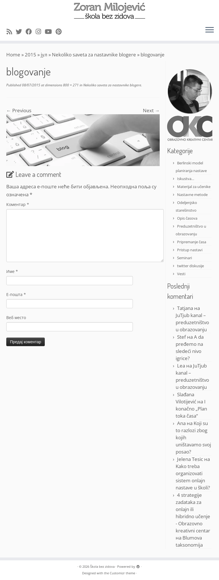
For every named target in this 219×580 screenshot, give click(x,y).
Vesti (181, 273)
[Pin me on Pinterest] (60, 31)
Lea (181, 365)
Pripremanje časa (191, 241)
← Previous (18, 110)
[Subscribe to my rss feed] (11, 31)
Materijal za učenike (193, 186)
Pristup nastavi (189, 249)
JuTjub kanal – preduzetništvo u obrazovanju (192, 322)
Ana (181, 423)
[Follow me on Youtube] (50, 31)
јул (44, 54)
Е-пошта (16, 294)
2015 (30, 54)
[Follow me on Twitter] (21, 31)
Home (13, 54)
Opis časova (187, 218)
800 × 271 (70, 85)
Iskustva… (185, 178)
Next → (151, 110)
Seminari (184, 257)
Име (12, 271)
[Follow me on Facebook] (31, 31)
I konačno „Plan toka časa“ (191, 408)
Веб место (16, 317)
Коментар (17, 204)
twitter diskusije (190, 265)
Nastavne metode (192, 194)
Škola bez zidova (102, 566)
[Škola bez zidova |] (109, 11)
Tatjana (185, 308)
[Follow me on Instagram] (40, 31)
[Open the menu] (209, 30)
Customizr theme (122, 573)
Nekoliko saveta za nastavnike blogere (94, 54)
